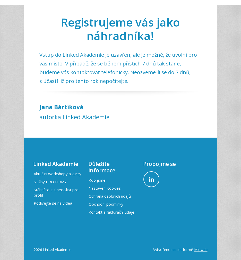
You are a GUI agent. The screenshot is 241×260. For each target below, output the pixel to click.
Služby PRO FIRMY (50, 181)
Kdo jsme (97, 180)
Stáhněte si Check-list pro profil (56, 192)
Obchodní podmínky (106, 204)
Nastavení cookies (105, 188)
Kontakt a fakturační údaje (111, 212)
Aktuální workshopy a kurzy (57, 173)
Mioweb (201, 249)
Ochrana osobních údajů (110, 196)
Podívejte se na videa (53, 203)
